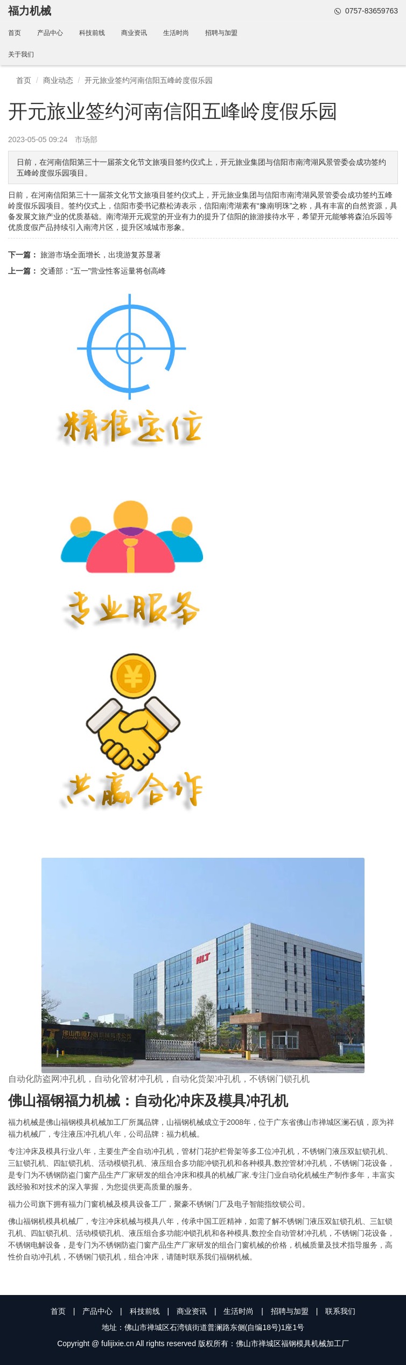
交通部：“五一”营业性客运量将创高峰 (103, 271)
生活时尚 (176, 33)
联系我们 (340, 1311)
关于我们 (21, 54)
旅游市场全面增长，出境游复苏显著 (100, 254)
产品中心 (50, 33)
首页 (14, 33)
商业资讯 (134, 33)
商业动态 (58, 80)
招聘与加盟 (221, 33)
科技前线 (92, 33)
